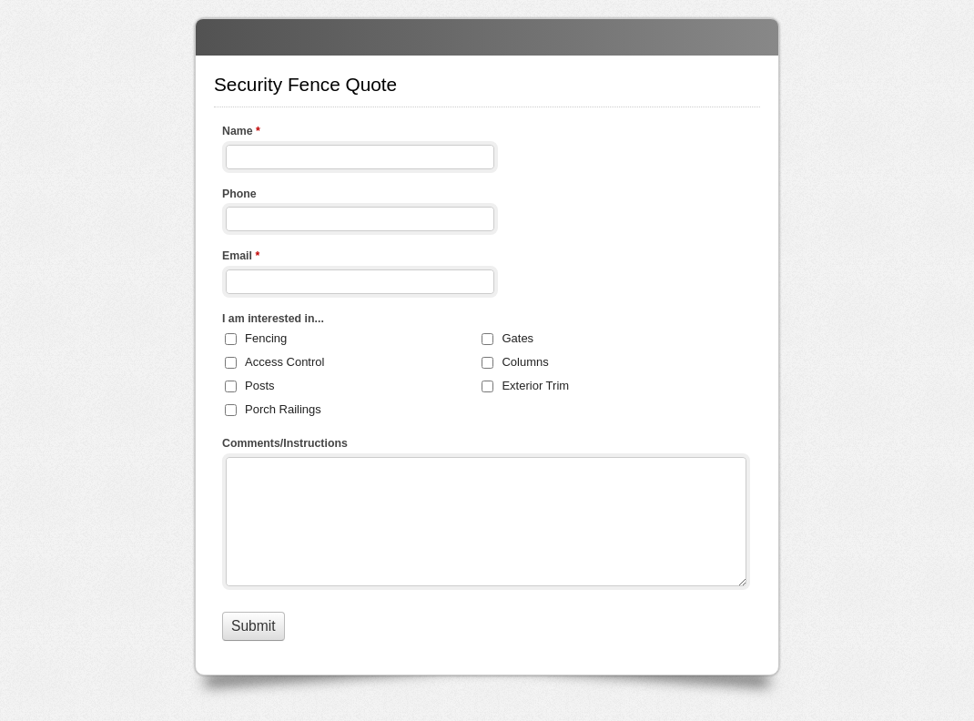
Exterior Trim (535, 385)
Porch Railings (283, 409)
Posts (260, 385)
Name (241, 133)
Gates (517, 338)
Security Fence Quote (487, 37)
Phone (239, 194)
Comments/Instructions (285, 443)
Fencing (266, 338)
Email (240, 257)
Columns (525, 362)
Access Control (284, 362)
